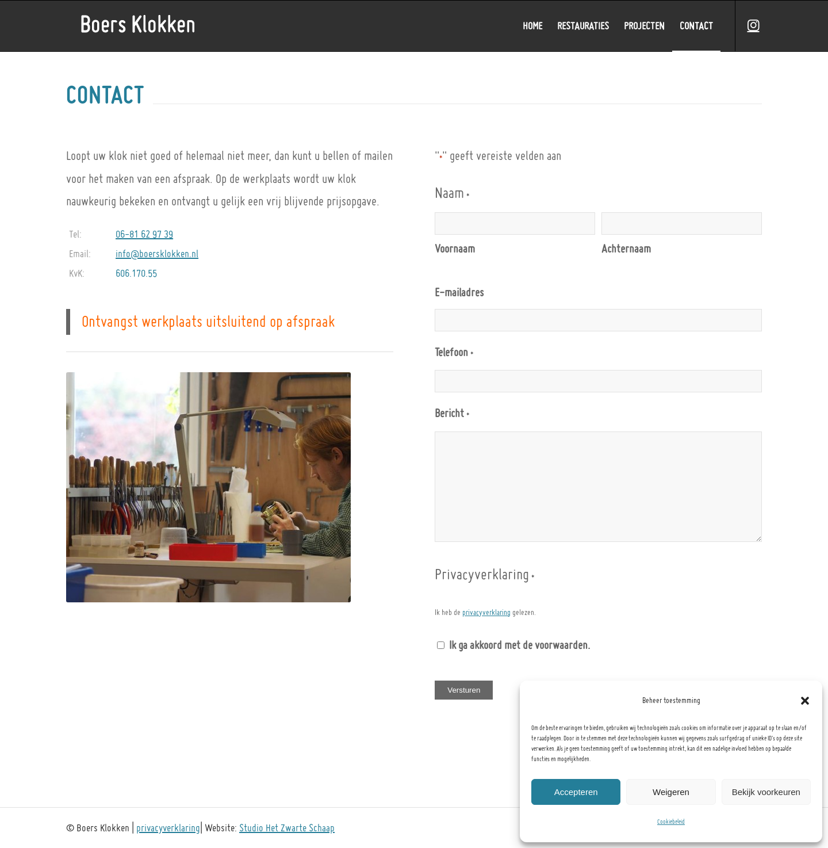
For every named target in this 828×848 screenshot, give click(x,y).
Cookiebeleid (671, 822)
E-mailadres (459, 292)
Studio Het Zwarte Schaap (287, 828)
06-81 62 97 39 (144, 234)
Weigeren (671, 792)
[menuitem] (532, 26)
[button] (805, 700)
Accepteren (576, 792)
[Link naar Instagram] (753, 25)
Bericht (452, 415)
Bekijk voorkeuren (766, 792)
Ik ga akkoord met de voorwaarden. (519, 645)
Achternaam (626, 248)
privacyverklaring (486, 612)
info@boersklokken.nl (157, 253)
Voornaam (455, 248)
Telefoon (454, 354)
